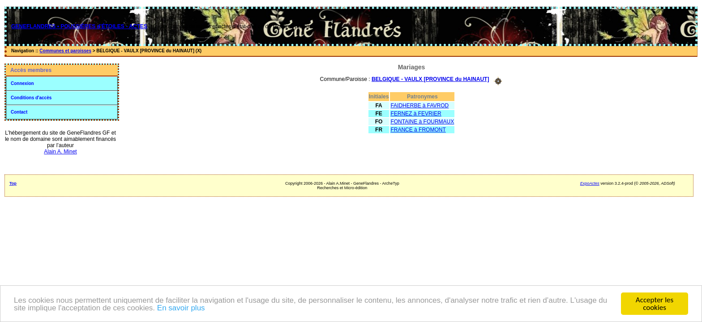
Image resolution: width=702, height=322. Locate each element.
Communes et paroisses (65, 50)
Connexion (22, 83)
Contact (19, 112)
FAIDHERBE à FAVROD (419, 105)
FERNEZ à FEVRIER (415, 113)
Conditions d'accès (31, 97)
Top (13, 183)
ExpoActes (589, 183)
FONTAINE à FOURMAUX (422, 122)
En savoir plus (181, 308)
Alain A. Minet (60, 151)
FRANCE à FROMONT (417, 130)
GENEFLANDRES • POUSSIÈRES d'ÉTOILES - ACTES (79, 26)
